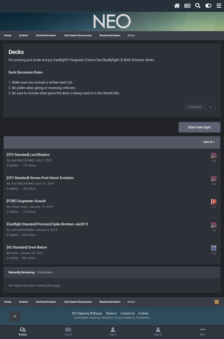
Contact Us (128, 313)
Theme (111, 313)
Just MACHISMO (22, 160)
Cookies (143, 313)
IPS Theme (79, 313)
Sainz (14, 253)
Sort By (209, 142)
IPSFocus (96, 313)
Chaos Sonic (19, 206)
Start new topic (199, 127)
